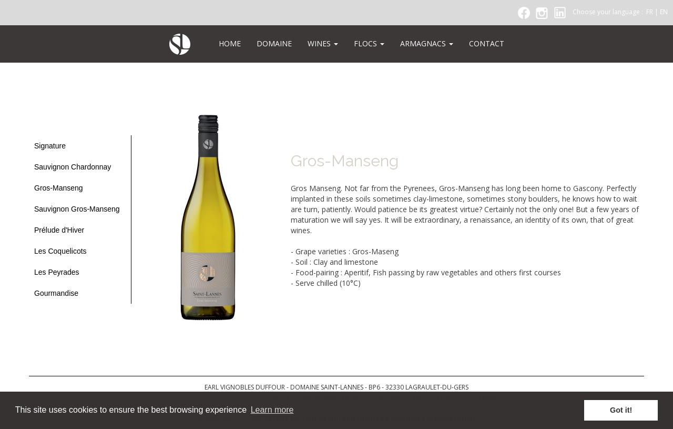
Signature (50, 146)
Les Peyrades (56, 272)
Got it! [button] (621, 410)
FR (649, 11)
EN (664, 11)
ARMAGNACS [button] (426, 43)
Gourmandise (56, 293)
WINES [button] (323, 43)
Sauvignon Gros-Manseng (77, 209)
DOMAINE (274, 43)
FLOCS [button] (369, 43)
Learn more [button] (272, 409)
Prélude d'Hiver (59, 230)
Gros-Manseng (58, 188)
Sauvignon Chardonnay (72, 167)
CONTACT (486, 43)
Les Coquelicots (60, 251)
